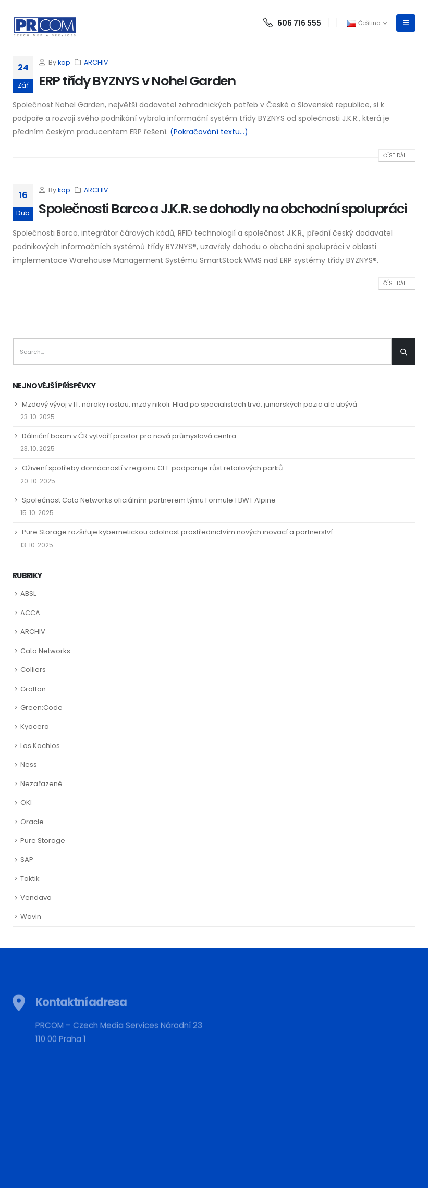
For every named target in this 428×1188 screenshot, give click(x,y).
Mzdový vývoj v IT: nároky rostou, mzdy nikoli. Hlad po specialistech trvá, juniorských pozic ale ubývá (189, 404)
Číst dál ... (397, 156)
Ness (28, 764)
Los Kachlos (40, 746)
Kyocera (34, 726)
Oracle (32, 822)
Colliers (33, 670)
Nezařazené (41, 784)
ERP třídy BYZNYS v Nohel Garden (137, 81)
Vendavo (36, 897)
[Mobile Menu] (405, 23)
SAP (26, 859)
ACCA (30, 613)
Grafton (33, 689)
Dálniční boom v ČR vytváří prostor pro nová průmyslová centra (129, 436)
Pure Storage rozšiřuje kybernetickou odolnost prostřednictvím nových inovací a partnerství (177, 532)
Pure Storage (42, 841)
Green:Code (41, 708)
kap (64, 62)
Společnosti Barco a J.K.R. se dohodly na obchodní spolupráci (222, 209)
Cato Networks (45, 651)
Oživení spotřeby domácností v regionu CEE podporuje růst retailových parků (152, 468)
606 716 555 (292, 23)
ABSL (28, 593)
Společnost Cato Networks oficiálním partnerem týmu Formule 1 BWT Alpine (149, 500)
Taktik (30, 879)
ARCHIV (96, 62)
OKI (26, 802)
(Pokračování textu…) (209, 132)
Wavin (30, 917)
